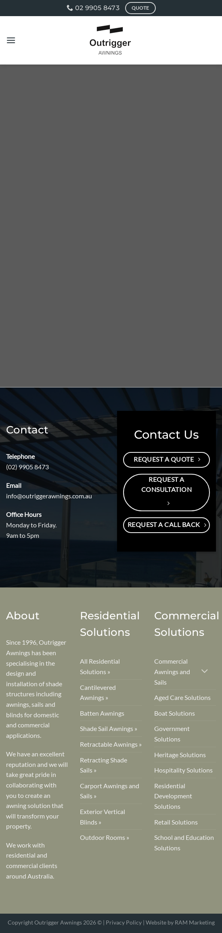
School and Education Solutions (184, 842)
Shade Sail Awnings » (108, 728)
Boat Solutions (174, 713)
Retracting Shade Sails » (103, 765)
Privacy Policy (124, 922)
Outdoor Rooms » (104, 837)
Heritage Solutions (180, 754)
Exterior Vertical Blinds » (102, 817)
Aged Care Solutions (182, 697)
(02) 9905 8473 (27, 467)
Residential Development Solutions (173, 796)
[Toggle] (205, 671)
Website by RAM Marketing (180, 922)
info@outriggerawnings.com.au (49, 496)
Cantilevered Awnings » (98, 692)
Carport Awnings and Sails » (109, 791)
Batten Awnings (102, 713)
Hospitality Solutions (183, 770)
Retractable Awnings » (111, 744)
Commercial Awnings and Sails (172, 671)
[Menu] (11, 40)
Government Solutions (172, 734)
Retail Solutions (176, 822)
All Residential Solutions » (100, 666)
